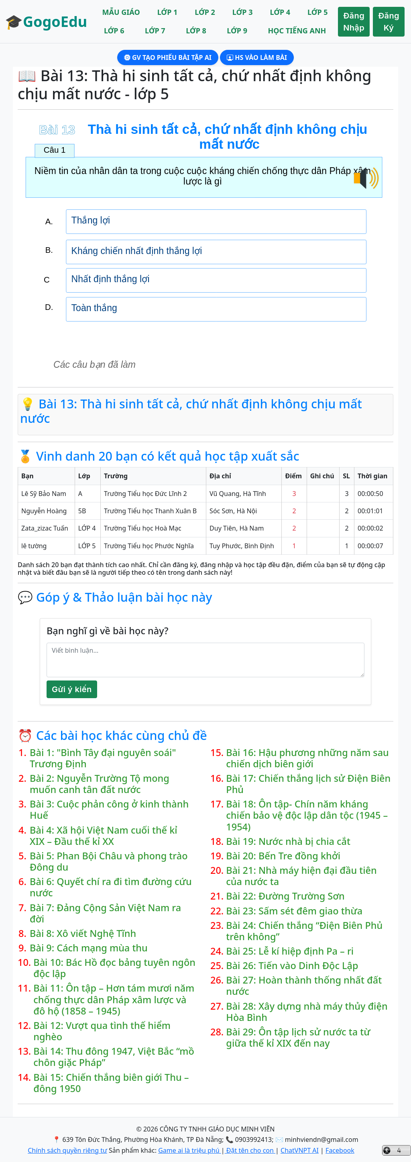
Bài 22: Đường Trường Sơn (285, 896)
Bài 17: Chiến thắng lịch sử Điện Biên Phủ (308, 784)
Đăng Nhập (353, 22)
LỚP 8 (196, 30)
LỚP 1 (167, 12)
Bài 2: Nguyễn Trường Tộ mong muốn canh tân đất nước (99, 784)
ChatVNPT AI (300, 1150)
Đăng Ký (388, 22)
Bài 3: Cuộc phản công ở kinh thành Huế (109, 809)
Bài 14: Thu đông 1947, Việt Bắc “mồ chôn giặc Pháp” (113, 1056)
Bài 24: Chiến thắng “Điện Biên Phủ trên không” (304, 931)
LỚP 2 (205, 12)
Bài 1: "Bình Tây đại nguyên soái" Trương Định (103, 758)
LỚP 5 (317, 12)
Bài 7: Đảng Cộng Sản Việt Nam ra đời (105, 913)
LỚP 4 (280, 12)
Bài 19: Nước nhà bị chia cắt (288, 841)
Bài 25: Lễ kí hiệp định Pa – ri (290, 951)
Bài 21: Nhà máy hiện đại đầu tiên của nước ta (301, 876)
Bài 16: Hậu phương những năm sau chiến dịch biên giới (307, 758)
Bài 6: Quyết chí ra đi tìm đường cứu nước (111, 887)
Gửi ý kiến (72, 689)
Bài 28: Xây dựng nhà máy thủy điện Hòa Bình (306, 1011)
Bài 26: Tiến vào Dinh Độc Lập (292, 965)
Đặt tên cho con (250, 1150)
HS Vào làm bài (257, 57)
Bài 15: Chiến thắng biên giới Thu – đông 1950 (111, 1083)
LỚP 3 (242, 12)
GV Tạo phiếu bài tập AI (168, 57)
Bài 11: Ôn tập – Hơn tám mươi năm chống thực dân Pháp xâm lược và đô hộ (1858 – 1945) (113, 999)
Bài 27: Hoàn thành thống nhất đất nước (304, 985)
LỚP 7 (155, 30)
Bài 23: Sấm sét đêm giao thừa (294, 910)
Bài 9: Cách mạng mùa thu (89, 947)
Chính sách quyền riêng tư (67, 1150)
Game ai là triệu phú (189, 1150)
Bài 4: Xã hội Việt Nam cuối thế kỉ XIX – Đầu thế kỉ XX (103, 835)
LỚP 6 (114, 30)
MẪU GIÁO (121, 12)
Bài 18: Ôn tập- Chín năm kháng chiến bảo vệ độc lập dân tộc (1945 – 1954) (307, 815)
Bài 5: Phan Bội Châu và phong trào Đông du (108, 861)
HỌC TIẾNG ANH (297, 30)
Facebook (340, 1150)
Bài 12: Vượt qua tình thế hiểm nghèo (102, 1031)
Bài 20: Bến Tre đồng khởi (283, 855)
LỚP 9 (237, 30)
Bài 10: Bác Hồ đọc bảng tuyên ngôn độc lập (114, 968)
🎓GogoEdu (46, 21)
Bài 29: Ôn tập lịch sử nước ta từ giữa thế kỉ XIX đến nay (298, 1037)
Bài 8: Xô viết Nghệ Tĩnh (83, 933)
